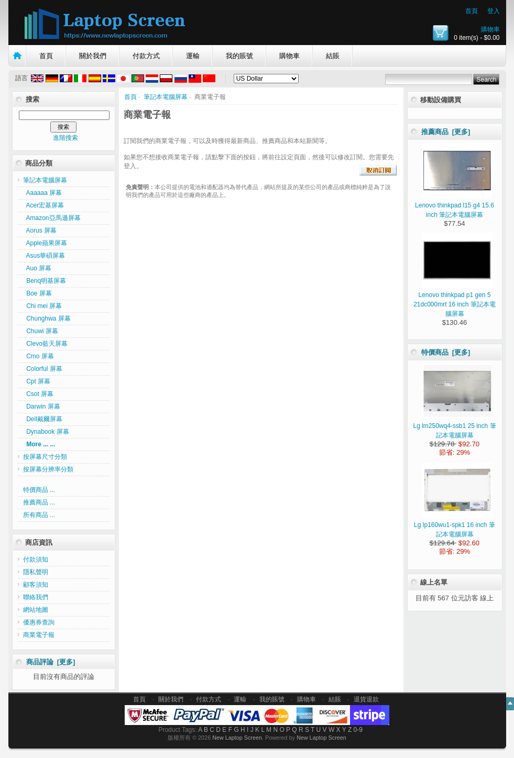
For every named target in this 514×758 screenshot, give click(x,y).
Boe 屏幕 (37, 293)
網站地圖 (35, 609)
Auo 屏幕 (37, 268)
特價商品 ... (39, 489)
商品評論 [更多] (50, 662)
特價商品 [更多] (446, 352)
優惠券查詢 (38, 622)
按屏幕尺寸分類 (45, 456)
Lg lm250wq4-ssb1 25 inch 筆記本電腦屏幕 (454, 426)
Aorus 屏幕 (40, 230)
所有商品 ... (39, 515)
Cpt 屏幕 (37, 381)
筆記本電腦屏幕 (166, 97)
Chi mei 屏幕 (42, 306)
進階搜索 (65, 137)
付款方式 (146, 56)
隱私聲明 (35, 572)
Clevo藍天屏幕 (45, 343)
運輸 (193, 56)
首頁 (471, 11)
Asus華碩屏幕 (44, 255)
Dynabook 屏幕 (46, 431)
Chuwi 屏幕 (40, 331)
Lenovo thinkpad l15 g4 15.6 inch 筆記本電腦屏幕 (454, 205)
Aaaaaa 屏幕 (42, 192)
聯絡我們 (35, 597)
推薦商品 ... (39, 502)
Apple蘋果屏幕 (45, 243)
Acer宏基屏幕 (43, 205)
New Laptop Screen (237, 737)
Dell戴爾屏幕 (42, 419)
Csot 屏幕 (38, 394)
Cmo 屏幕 (38, 356)
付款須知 (35, 559)
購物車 (490, 29)
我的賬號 (239, 56)
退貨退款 (366, 699)
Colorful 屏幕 (42, 368)
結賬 (333, 56)
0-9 (358, 729)
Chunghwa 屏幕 (47, 318)
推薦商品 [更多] (446, 132)
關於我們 (92, 56)
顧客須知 (35, 584)
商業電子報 (38, 635)
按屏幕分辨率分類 (48, 469)
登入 (493, 11)
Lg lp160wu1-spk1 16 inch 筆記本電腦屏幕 (454, 525)
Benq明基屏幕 (45, 280)
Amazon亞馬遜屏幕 (52, 218)
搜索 (32, 99)
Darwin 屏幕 (41, 406)
